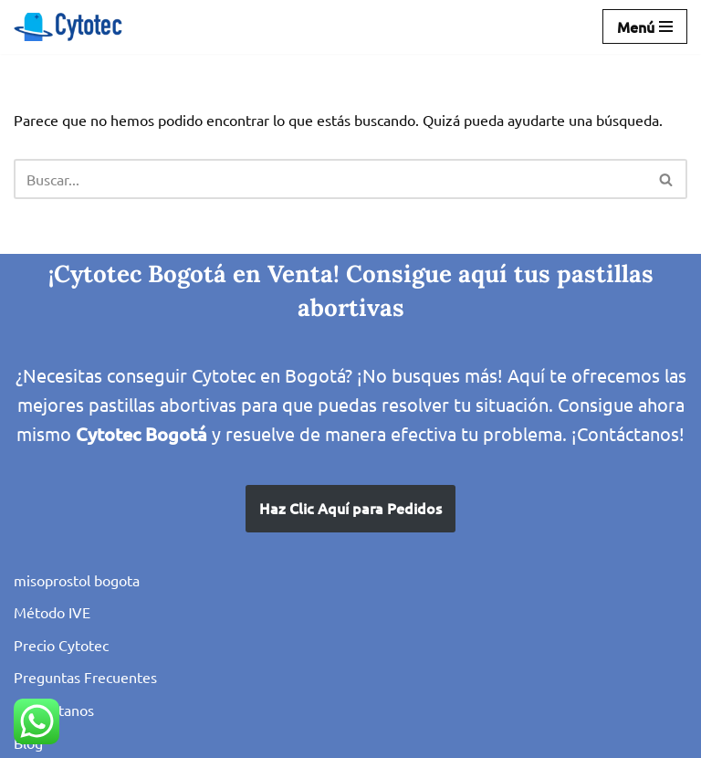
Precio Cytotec (61, 645)
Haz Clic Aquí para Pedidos (350, 508)
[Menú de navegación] (644, 26)
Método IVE (52, 612)
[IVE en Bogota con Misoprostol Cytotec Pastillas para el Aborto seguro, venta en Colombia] (68, 27)
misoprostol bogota (77, 580)
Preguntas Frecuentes (85, 677)
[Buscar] (330, 179)
